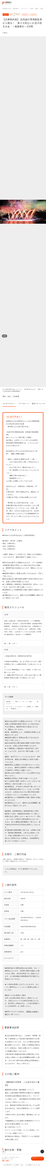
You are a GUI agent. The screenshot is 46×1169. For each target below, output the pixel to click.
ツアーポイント (24, 403)
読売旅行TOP (7, 8)
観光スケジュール (38, 403)
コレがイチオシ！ (9, 403)
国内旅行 (16, 8)
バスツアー (24, 8)
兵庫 (31, 8)
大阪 (41, 8)
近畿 (36, 8)
